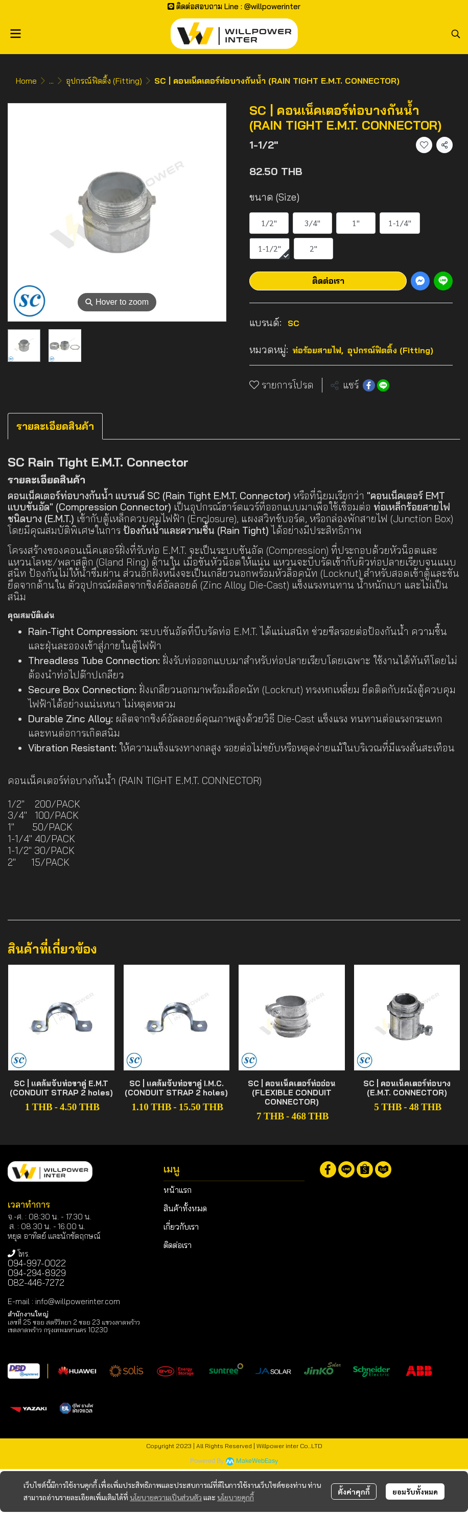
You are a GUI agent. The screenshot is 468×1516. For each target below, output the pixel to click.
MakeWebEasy (257, 1461)
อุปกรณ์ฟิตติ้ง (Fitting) (104, 81)
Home (26, 81)
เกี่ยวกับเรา (181, 1226)
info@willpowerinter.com (77, 1301)
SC (293, 323)
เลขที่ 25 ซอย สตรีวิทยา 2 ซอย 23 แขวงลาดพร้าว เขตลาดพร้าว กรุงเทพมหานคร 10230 (74, 1326)
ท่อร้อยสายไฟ (317, 350)
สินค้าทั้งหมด (185, 1208)
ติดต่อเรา (328, 281)
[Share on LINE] (383, 385)
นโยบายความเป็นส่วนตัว (166, 1497)
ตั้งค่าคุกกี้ (354, 1491)
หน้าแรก (177, 1190)
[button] (456, 34)
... (51, 81)
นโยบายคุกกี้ (235, 1497)
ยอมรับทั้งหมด (415, 1491)
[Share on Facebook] (369, 385)
